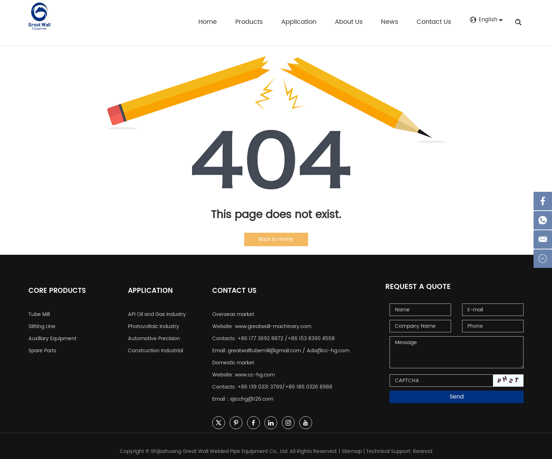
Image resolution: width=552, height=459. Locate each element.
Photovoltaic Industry (153, 321)
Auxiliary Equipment (52, 333)
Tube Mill (39, 309)
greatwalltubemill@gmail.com (264, 345)
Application (297, 22)
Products (248, 22)
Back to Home (276, 239)
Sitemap (352, 446)
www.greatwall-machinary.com (273, 321)
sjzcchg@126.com (251, 393)
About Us (347, 22)
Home (206, 22)
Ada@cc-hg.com (328, 345)
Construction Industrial (155, 345)
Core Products (58, 287)
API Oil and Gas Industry (157, 309)
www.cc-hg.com (255, 369)
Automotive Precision (154, 333)
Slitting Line (41, 321)
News (388, 22)
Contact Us (433, 22)
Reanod (422, 446)
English (482, 22)
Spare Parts (42, 345)
